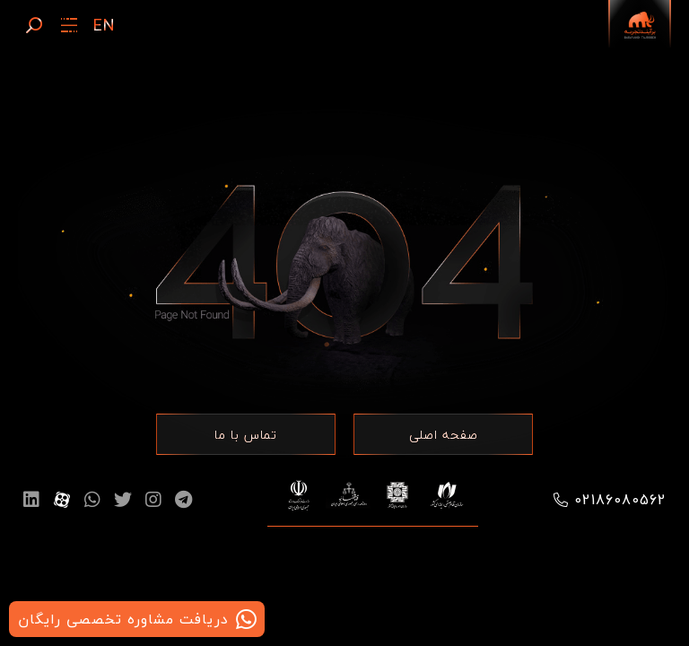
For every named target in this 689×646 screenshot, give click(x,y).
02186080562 (620, 499)
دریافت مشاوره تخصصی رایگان (123, 619)
